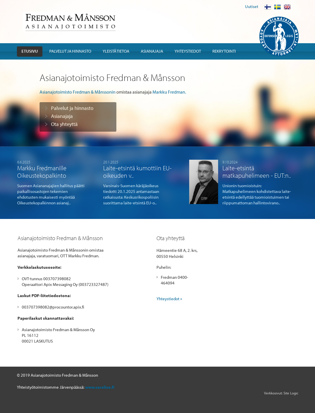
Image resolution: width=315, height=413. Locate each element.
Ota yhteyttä (64, 124)
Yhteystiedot (188, 51)
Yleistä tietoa (116, 51)
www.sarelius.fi (99, 387)
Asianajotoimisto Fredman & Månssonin (78, 92)
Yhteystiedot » (169, 298)
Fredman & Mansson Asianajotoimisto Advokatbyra (70, 21)
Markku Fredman (168, 92)
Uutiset (251, 6)
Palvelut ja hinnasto (70, 51)
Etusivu (29, 51)
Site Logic (290, 393)
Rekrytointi (224, 51)
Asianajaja (152, 51)
